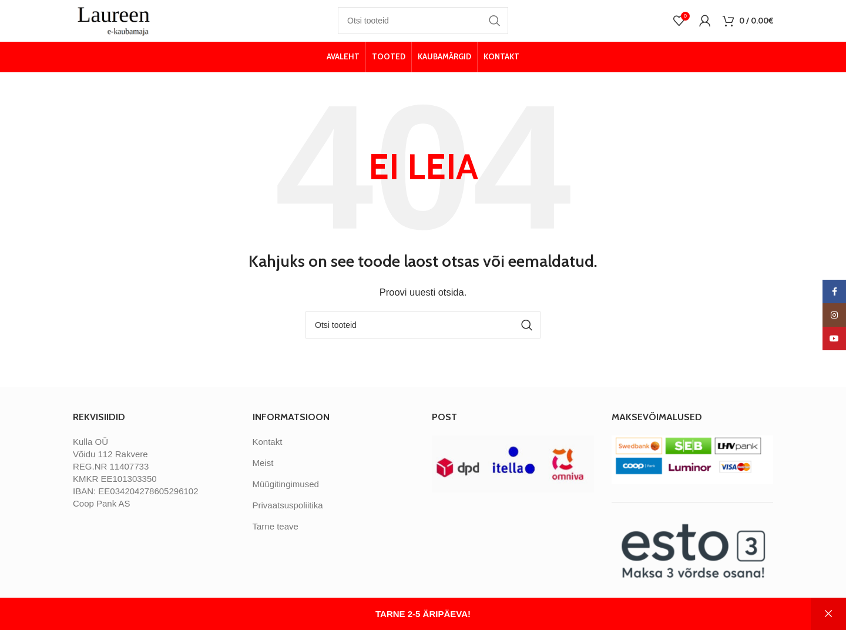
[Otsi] (423, 26)
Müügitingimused (286, 495)
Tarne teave (275, 537)
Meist (263, 474)
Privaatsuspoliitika (288, 516)
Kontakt (268, 453)
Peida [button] (828, 614)
